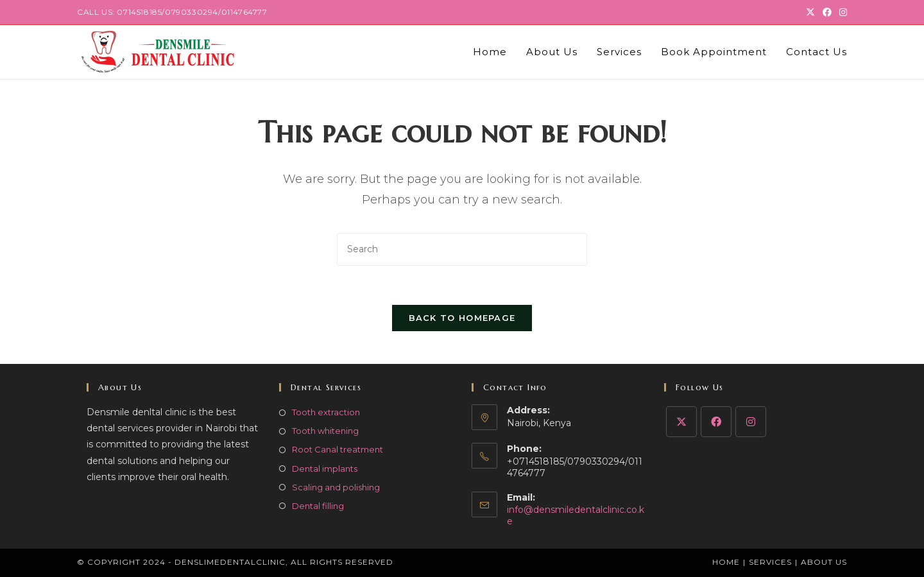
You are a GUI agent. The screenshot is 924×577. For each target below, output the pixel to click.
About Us (824, 562)
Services (770, 562)
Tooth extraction (326, 412)
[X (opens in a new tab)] (810, 12)
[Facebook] (716, 421)
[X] (681, 421)
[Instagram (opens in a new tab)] (841, 12)
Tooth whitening (325, 431)
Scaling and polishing (336, 487)
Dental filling (318, 506)
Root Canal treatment (337, 449)
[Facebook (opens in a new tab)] (827, 12)
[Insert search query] (462, 249)
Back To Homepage (462, 318)
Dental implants (324, 468)
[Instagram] (750, 421)
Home (726, 562)
